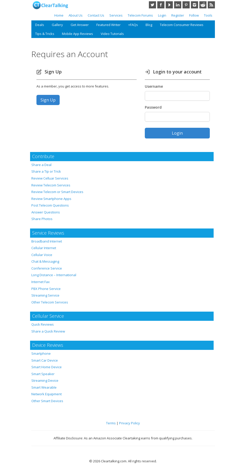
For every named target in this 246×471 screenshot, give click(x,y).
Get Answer (80, 24)
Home (58, 15)
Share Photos (42, 219)
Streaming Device (44, 380)
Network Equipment (46, 394)
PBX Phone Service (46, 288)
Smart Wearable (44, 387)
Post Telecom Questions (50, 205)
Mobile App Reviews (77, 33)
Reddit (202, 4)
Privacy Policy (129, 423)
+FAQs (133, 24)
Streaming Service (45, 295)
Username (154, 86)
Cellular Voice (41, 254)
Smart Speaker (43, 374)
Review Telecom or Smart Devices (57, 191)
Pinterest (186, 4)
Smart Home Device (46, 367)
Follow (194, 15)
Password (153, 107)
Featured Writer (108, 24)
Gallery (57, 24)
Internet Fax (40, 281)
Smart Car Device (44, 360)
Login (162, 15)
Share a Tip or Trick (46, 171)
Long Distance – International (53, 275)
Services (116, 15)
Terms (111, 423)
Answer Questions (45, 212)
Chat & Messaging (45, 261)
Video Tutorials (112, 33)
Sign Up (48, 100)
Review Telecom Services (50, 185)
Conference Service (46, 268)
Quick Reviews (42, 324)
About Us (76, 15)
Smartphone (41, 353)
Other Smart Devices (47, 401)
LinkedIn (177, 4)
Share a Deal (41, 164)
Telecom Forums (140, 15)
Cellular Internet (43, 248)
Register (177, 15)
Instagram (194, 4)
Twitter (152, 4)
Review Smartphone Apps (51, 198)
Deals (39, 24)
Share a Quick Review (48, 331)
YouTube (169, 4)
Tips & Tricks (44, 33)
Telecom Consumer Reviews (181, 24)
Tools (208, 15)
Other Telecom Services (49, 302)
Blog (149, 24)
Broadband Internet (46, 241)
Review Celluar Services (49, 178)
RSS (211, 4)
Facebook (160, 4)
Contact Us (96, 15)
